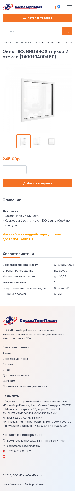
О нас (6, 369)
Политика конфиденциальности (25, 386)
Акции (7, 353)
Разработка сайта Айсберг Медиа (23, 484)
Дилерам (9, 380)
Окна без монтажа (15, 359)
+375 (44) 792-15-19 (19, 451)
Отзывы (8, 364)
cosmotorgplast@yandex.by (23, 446)
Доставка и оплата (16, 375)
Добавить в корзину (37, 183)
